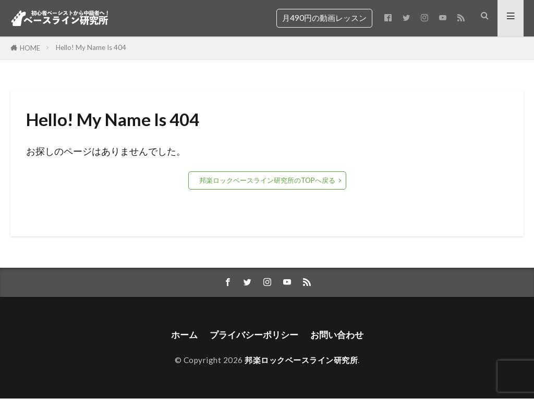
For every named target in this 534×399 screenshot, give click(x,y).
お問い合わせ (340, 335)
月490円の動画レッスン (324, 17)
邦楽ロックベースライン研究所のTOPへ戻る (267, 180)
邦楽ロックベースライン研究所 (301, 360)
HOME (30, 48)
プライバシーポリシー (253, 335)
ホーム (180, 335)
